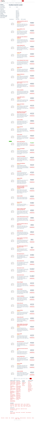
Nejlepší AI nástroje (12, 413)
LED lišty (23, 384)
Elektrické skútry (30, 385)
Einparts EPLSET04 (12, 401)
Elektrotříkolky (29, 386)
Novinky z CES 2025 (12, 412)
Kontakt (16, 418)
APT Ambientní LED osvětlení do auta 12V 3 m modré (12, 396)
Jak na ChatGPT (23, 412)
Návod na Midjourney (28, 412)
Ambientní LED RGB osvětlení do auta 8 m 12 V (12, 384)
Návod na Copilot (18, 412)
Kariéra (19, 418)
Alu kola (29, 382)
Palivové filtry (29, 384)
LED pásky (23, 385)
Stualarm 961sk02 (12, 394)
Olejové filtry (29, 383)
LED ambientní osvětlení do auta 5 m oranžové (12, 399)
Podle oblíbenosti (11, 19)
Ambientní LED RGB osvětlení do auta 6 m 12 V (12, 389)
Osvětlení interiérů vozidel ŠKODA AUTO (18, 384)
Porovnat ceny (32, 56)
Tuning (29, 391)
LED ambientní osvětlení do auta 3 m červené (12, 387)
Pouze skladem (24, 19)
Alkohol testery (30, 381)
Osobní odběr (17, 19)
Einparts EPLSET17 (12, 400)
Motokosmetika (30, 390)
